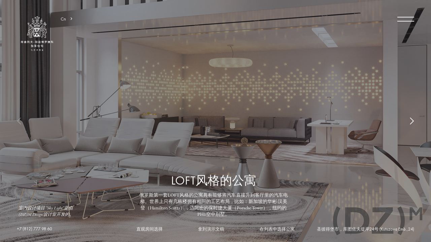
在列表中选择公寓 (277, 230)
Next (407, 121)
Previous (23, 121)
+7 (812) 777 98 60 (34, 229)
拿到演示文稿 (211, 230)
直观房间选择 (149, 230)
